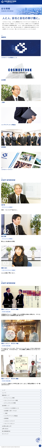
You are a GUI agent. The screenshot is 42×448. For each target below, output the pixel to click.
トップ (3, 390)
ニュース (4, 392)
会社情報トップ (5, 405)
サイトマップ (5, 433)
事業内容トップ (5, 395)
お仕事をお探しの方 (6, 426)
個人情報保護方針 (6, 431)
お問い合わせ (5, 428)
